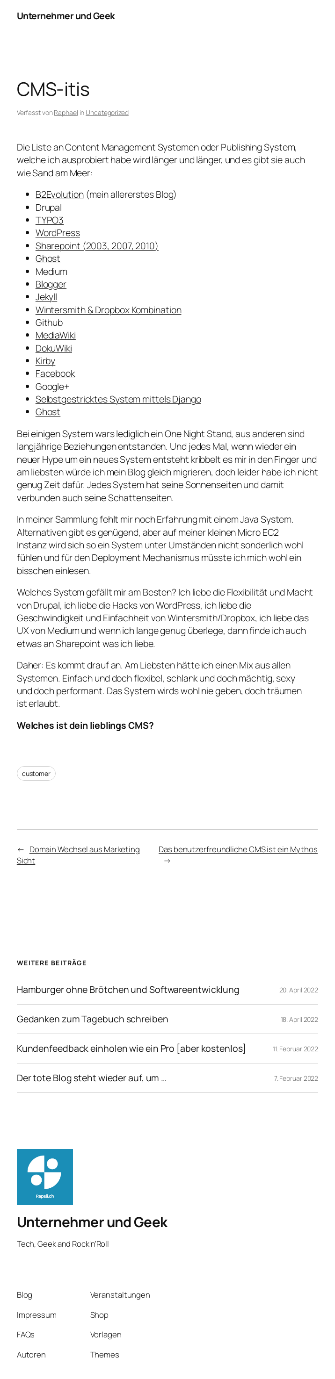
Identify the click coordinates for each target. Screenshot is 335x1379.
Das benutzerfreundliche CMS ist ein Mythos (238, 849)
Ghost (48, 258)
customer (36, 773)
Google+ (52, 386)
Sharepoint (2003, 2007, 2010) (97, 245)
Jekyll (46, 296)
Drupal (49, 207)
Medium (51, 271)
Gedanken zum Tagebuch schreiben (92, 1019)
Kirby (46, 360)
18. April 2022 (300, 1019)
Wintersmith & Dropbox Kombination (109, 309)
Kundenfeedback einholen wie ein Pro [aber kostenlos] (131, 1048)
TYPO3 (50, 220)
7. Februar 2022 (296, 1078)
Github (49, 322)
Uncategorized (107, 112)
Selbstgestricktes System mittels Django (118, 399)
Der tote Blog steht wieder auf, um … (92, 1078)
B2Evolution (60, 194)
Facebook (55, 373)
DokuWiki (54, 348)
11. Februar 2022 (295, 1048)
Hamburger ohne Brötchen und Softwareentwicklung (128, 989)
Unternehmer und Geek (66, 15)
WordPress (58, 232)
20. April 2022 (299, 989)
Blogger (51, 284)
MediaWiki (56, 335)
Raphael (66, 112)
